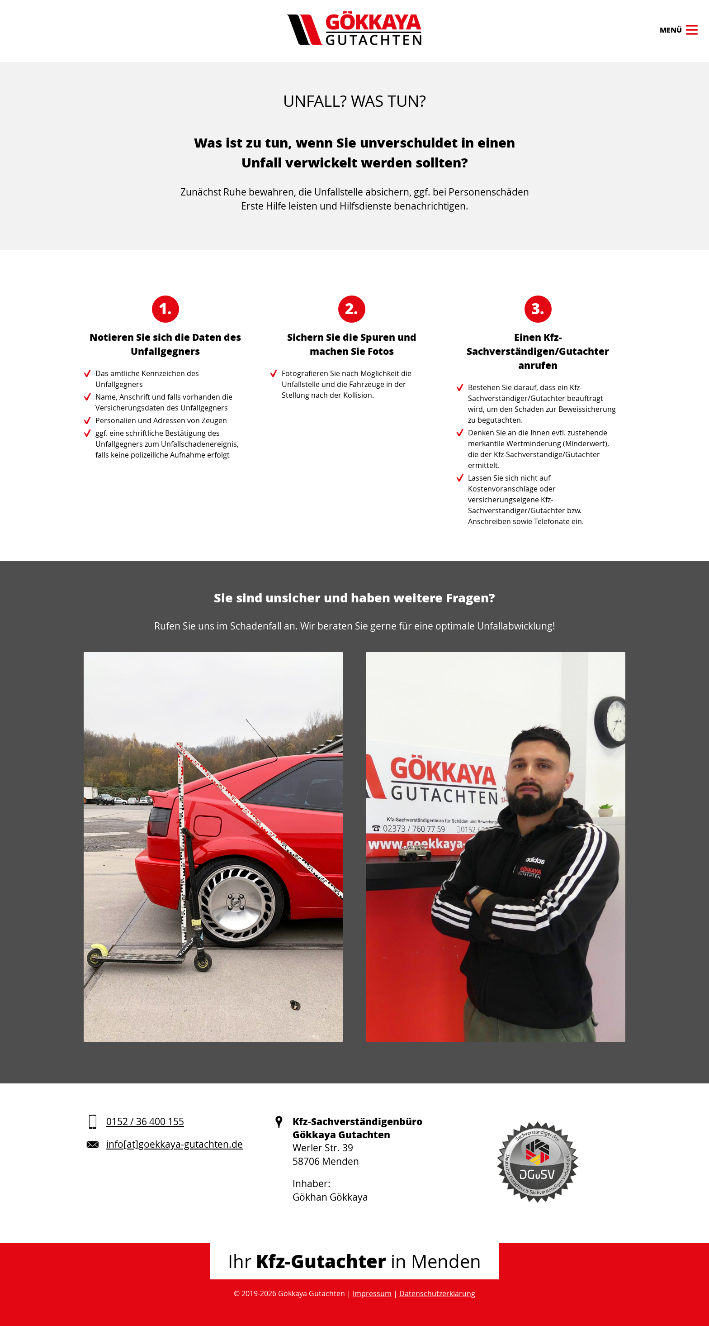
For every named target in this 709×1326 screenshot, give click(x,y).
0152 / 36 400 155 (145, 1121)
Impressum (372, 1293)
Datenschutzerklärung (437, 1293)
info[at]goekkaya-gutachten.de (174, 1144)
